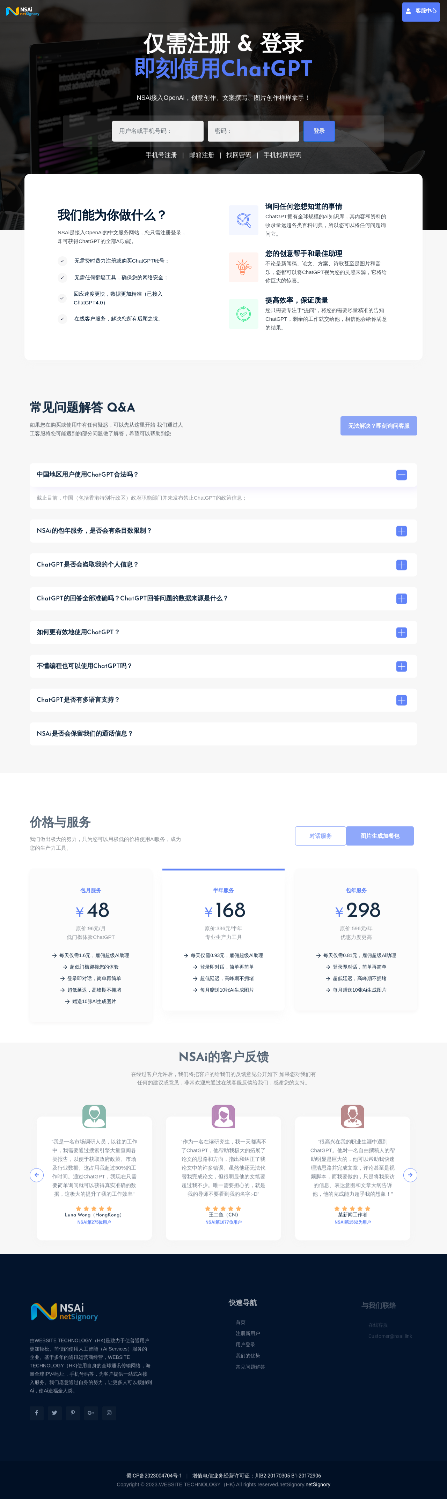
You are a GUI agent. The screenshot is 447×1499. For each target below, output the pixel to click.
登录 (319, 134)
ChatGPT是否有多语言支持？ (222, 703)
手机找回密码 (282, 157)
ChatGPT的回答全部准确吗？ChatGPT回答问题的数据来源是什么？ (222, 602)
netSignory (318, 1488)
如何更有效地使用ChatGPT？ (222, 636)
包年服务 (356, 894)
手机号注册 (161, 157)
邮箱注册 (201, 157)
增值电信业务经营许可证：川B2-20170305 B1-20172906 (256, 1479)
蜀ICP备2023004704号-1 (154, 1479)
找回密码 (238, 157)
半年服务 (223, 894)
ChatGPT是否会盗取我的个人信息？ (222, 568)
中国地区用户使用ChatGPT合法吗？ (222, 478)
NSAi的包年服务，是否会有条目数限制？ (222, 534)
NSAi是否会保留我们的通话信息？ (85, 737)
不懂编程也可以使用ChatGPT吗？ (222, 670)
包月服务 (90, 894)
